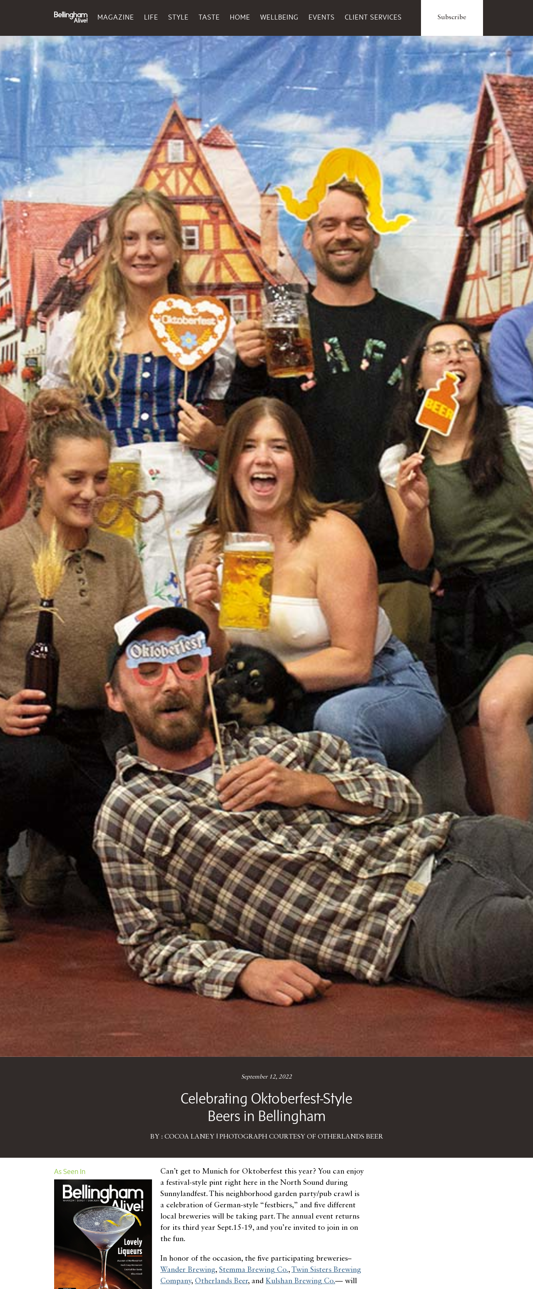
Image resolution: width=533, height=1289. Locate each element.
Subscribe (452, 17)
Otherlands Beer (221, 1281)
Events (322, 17)
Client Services (373, 17)
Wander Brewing (187, 1270)
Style (178, 17)
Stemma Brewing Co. (253, 1270)
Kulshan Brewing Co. (300, 1281)
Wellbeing (279, 17)
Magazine (115, 17)
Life (151, 17)
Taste (209, 17)
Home (240, 17)
